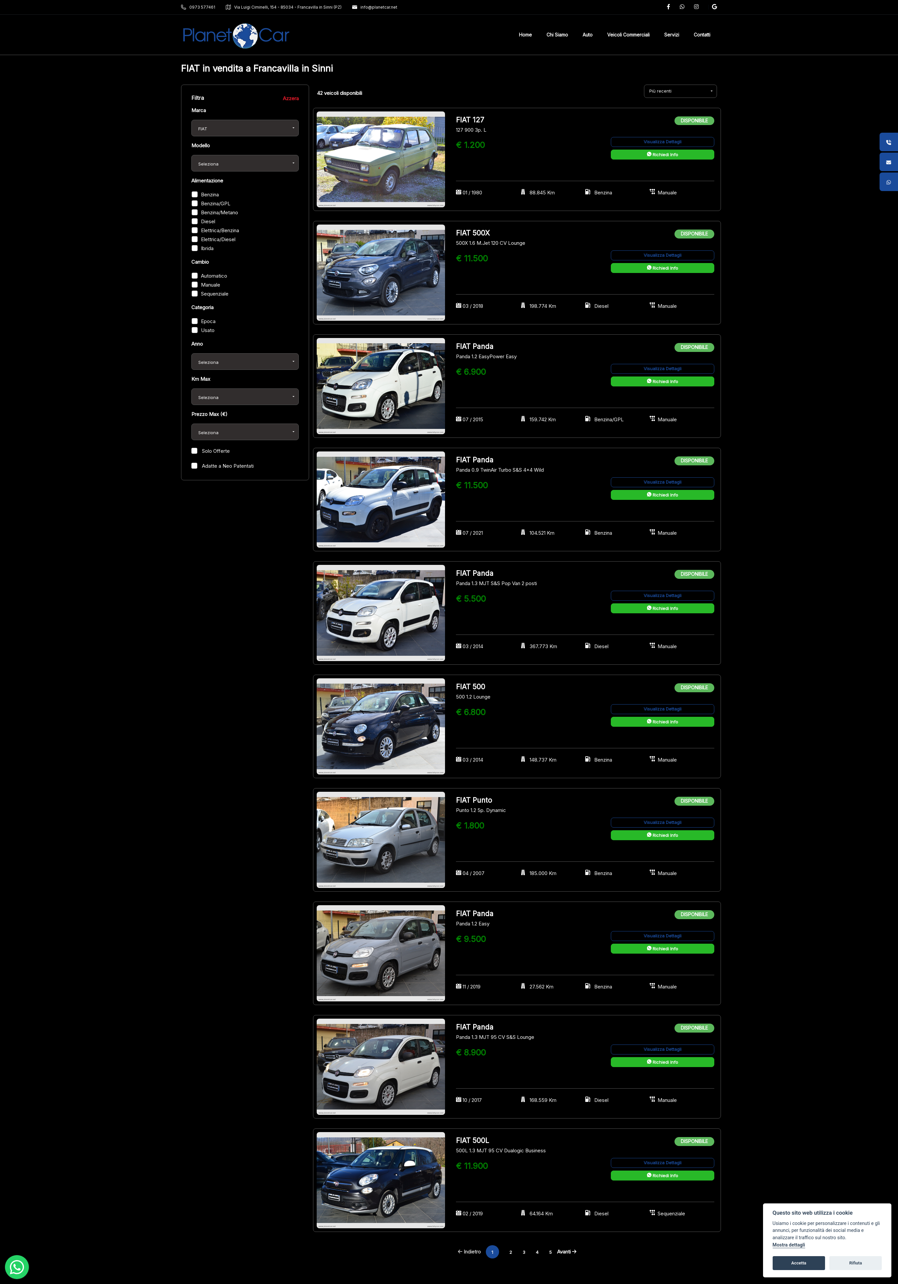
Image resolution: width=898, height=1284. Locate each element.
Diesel (208, 221)
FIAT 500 (470, 687)
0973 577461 (198, 7)
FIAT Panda (474, 346)
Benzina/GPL (215, 203)
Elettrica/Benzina (220, 230)
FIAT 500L (472, 1140)
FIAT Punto (474, 800)
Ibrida (207, 248)
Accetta (798, 1262)
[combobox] (245, 128)
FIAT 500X (473, 233)
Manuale (210, 285)
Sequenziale (214, 294)
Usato (208, 330)
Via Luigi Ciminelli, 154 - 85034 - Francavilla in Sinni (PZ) (284, 7)
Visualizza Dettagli (662, 141)
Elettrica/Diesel (218, 239)
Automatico (214, 276)
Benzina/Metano (219, 212)
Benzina (210, 194)
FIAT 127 (470, 120)
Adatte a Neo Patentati (227, 466)
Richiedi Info (662, 154)
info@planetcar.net (374, 7)
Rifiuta (855, 1262)
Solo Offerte (215, 451)
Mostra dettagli (789, 1245)
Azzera (291, 98)
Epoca (208, 321)
